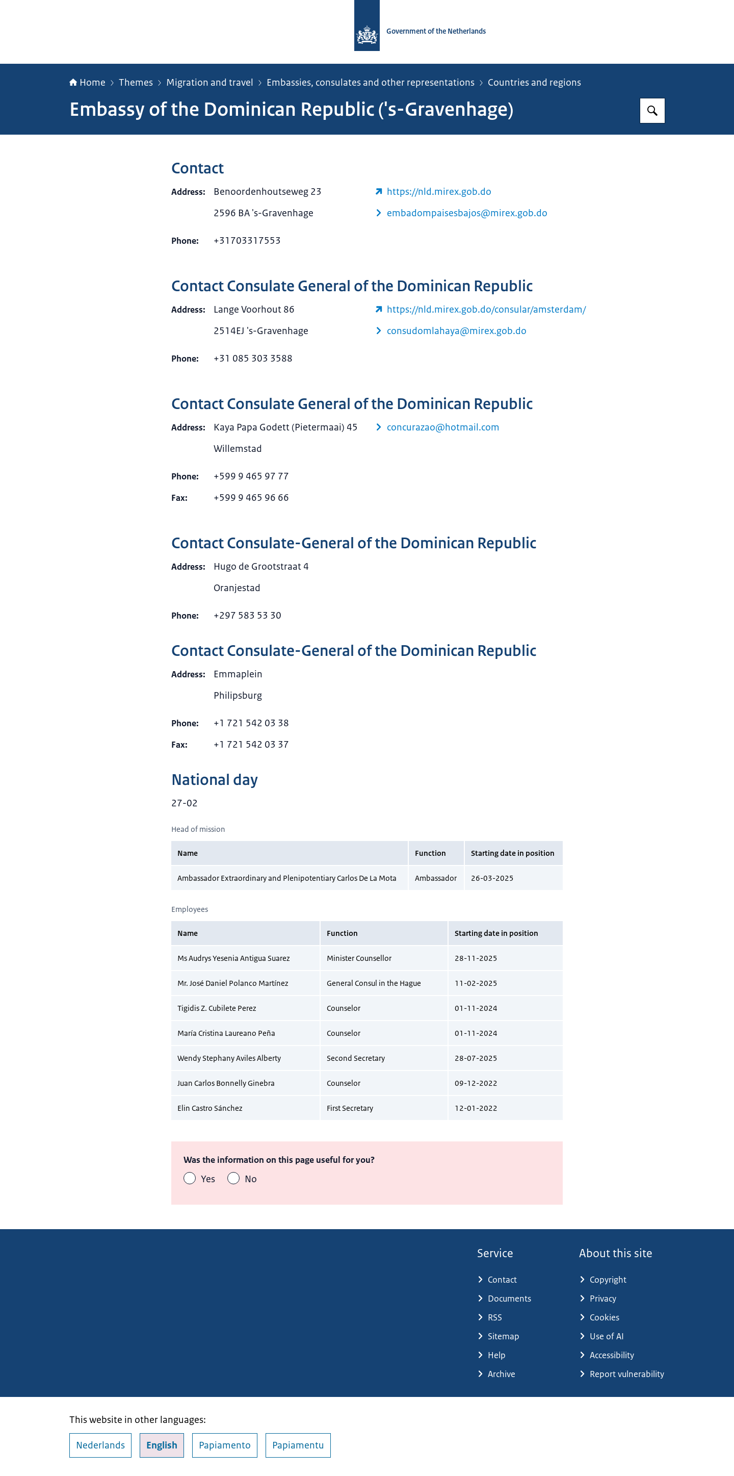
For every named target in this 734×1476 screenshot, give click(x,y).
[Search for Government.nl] (652, 110)
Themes (136, 83)
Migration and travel (209, 83)
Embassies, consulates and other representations (371, 83)
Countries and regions (534, 83)
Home (87, 83)
